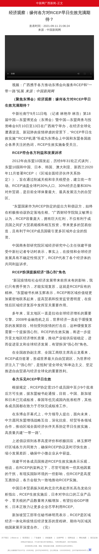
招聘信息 (71, 538)
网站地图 (82, 538)
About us (14, 538)
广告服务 (37, 538)
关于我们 (5, 538)
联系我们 (26, 538)
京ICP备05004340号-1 (80, 550)
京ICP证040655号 (42, 550)
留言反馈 (94, 538)
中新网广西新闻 (46, 3)
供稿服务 (48, 538)
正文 (60, 3)
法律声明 (60, 538)
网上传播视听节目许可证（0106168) (20, 550)
